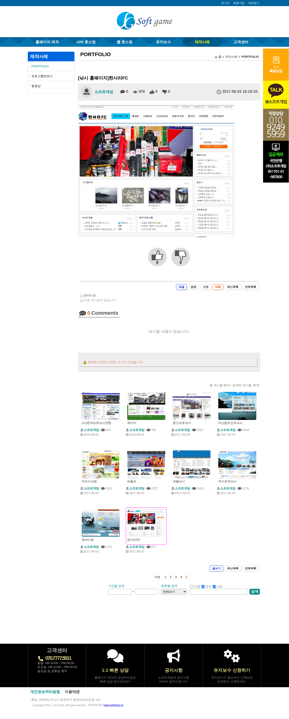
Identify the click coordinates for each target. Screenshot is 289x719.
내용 (217, 586)
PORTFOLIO (40, 66)
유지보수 (163, 42)
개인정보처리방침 (45, 692)
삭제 (218, 287)
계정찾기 (253, 3)
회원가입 (238, 3)
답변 (193, 287)
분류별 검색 (169, 586)
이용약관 (72, 692)
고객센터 (240, 42)
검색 (254, 591)
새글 (181, 287)
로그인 (225, 3)
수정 (205, 287)
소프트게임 (104, 92)
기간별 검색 (116, 586)
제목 (206, 586)
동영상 (36, 86)
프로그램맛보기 (42, 76)
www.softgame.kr (113, 705)
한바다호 (90, 295)
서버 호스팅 (86, 42)
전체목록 (250, 287)
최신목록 (232, 287)
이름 (195, 586)
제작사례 (202, 42)
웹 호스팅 (125, 42)
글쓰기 (216, 568)
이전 (157, 577)
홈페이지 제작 (47, 42)
